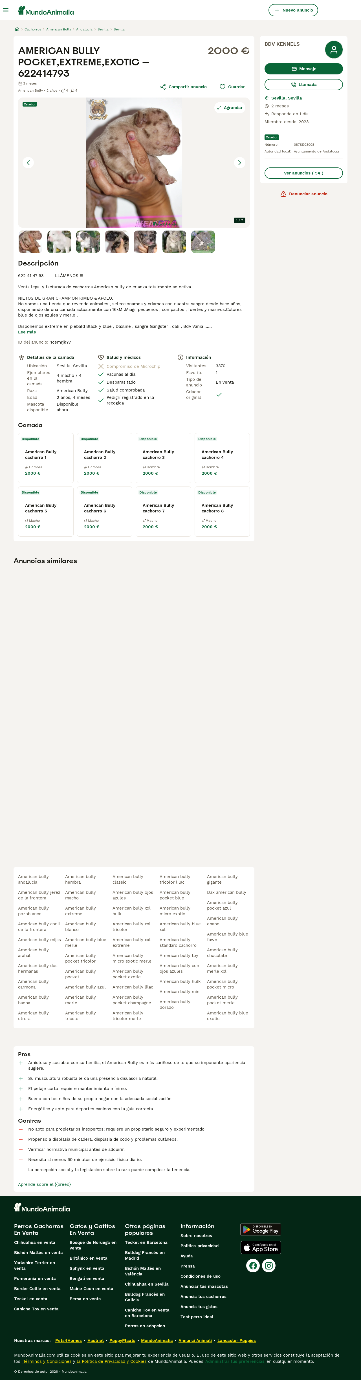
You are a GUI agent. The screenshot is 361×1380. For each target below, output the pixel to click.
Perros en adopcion (145, 1325)
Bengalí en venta (87, 1278)
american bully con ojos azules (179, 968)
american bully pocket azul (222, 905)
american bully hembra (80, 879)
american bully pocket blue (175, 895)
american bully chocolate (222, 952)
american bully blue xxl (180, 926)
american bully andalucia (33, 879)
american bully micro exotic (175, 911)
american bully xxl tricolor (131, 926)
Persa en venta (85, 1298)
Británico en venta (88, 1258)
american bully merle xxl (222, 968)
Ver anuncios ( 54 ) (303, 173)
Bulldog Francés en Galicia (145, 1297)
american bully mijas (39, 939)
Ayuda (186, 1256)
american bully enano (222, 921)
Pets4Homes (68, 1340)
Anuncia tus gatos (198, 1306)
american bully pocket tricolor (80, 958)
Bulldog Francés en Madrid (145, 1255)
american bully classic (128, 879)
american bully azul (85, 987)
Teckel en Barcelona (146, 1242)
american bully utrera (33, 1015)
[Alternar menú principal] (5, 10)
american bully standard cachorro (178, 942)
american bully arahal (33, 952)
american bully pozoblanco (33, 911)
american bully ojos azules (133, 895)
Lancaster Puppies (236, 1340)
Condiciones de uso (200, 1276)
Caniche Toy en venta (36, 1309)
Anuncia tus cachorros (203, 1296)
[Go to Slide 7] (203, 242)
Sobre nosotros (196, 1235)
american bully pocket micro (222, 984)
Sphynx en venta (87, 1268)
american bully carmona (33, 984)
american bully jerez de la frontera (39, 895)
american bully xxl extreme (131, 942)
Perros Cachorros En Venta (38, 1229)
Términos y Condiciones (47, 1361)
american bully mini (180, 991)
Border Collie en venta (37, 1288)
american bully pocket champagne (132, 1000)
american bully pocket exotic (128, 974)
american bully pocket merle (222, 1000)
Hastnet (95, 1340)
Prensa (187, 1266)
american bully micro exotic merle (132, 958)
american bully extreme (80, 911)
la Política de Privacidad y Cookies (111, 1361)
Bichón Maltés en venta (38, 1252)
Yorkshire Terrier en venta (34, 1265)
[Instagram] (269, 1265)
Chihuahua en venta (34, 1242)
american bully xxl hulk (131, 911)
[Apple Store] (260, 1247)
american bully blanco (80, 926)
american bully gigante (222, 879)
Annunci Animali (195, 1340)
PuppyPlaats (122, 1340)
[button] (134, 163)
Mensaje (303, 69)
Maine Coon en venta (91, 1288)
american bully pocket (80, 974)
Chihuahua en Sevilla (147, 1284)
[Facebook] (253, 1265)
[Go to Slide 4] (116, 242)
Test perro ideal (196, 1316)
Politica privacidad (199, 1245)
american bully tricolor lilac (175, 879)
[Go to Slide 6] (174, 242)
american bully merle (80, 1000)
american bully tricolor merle (128, 1015)
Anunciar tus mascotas (204, 1286)
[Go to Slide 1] (30, 242)
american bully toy (179, 955)
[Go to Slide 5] (145, 242)
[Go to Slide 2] (59, 242)
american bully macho (80, 895)
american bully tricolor (80, 1015)
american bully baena (33, 1000)
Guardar (232, 86)
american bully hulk (180, 981)
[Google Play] (260, 1229)
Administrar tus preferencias (235, 1361)
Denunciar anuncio (303, 194)
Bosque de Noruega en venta (93, 1245)
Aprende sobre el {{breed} (44, 1184)
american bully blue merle (85, 942)
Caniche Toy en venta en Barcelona (147, 1313)
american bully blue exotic (227, 1015)
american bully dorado (175, 1004)
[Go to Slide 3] (88, 242)
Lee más (27, 332)
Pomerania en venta (35, 1278)
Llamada (304, 84)
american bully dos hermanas (38, 968)
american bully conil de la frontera (39, 926)
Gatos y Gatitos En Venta (92, 1229)
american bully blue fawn (227, 937)
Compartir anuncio (183, 86)
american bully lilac (133, 987)
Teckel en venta (30, 1298)
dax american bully (226, 892)
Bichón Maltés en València (143, 1271)
